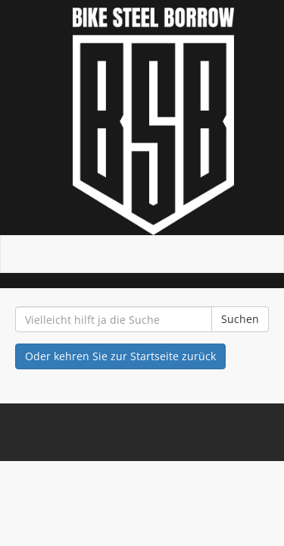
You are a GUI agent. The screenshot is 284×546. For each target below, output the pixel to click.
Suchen (240, 319)
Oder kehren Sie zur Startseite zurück (120, 356)
